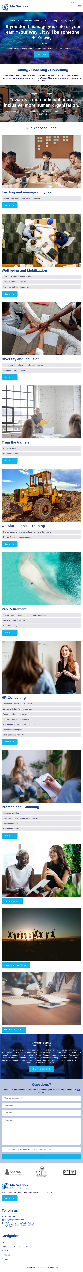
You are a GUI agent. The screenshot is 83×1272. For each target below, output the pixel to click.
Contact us (6, 1259)
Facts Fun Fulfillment (16, 965)
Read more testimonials (41, 1069)
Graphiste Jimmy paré (51, 1267)
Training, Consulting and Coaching (15, 1246)
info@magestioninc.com (14, 1220)
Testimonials (6, 1255)
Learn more (41, 54)
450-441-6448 (10, 1216)
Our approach (13, 901)
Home (4, 1242)
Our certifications (14, 1029)
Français (74, 3)
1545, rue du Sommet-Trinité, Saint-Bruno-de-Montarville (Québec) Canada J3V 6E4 (19, 1225)
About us (5, 1251)
